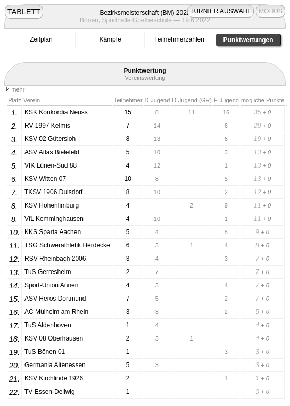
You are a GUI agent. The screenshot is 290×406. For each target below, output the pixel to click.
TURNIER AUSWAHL (220, 11)
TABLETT (23, 11)
